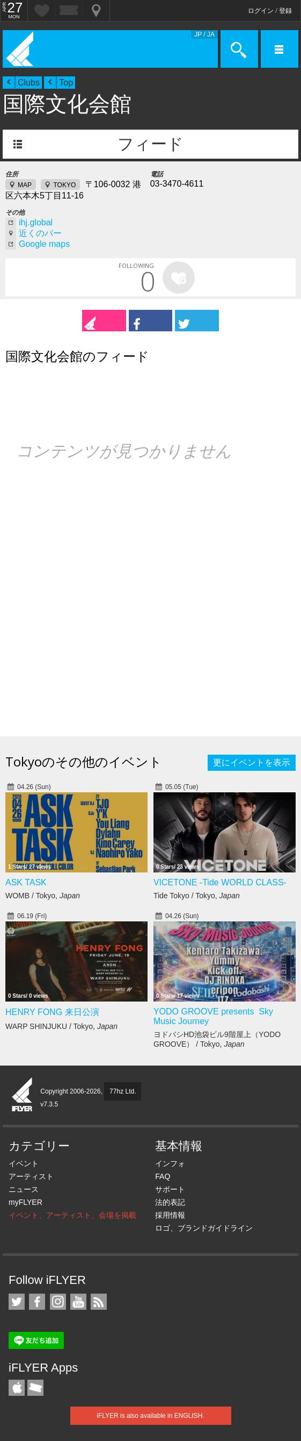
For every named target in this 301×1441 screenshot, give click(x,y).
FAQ (162, 1176)
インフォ (170, 1163)
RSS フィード (99, 1302)
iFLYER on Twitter (17, 1302)
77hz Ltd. (122, 1091)
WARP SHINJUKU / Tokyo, (61, 1026)
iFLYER (22, 1095)
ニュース (24, 1189)
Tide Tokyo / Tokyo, (196, 895)
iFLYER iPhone (17, 1388)
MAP (25, 185)
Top (66, 82)
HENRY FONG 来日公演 (52, 1012)
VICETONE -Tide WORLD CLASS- (220, 882)
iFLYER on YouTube (78, 1302)
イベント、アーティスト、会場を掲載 (72, 1215)
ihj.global (36, 222)
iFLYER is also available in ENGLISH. (150, 1415)
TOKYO (64, 185)
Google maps (44, 244)
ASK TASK (26, 882)
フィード (150, 144)
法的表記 (170, 1202)
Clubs (29, 82)
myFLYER (25, 1202)
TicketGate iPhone (35, 1388)
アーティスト (31, 1176)
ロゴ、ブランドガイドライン (204, 1228)
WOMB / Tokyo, (42, 895)
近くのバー (40, 233)
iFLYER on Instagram (58, 1302)
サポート (170, 1189)
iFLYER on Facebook (37, 1302)
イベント (24, 1163)
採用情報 (170, 1215)
